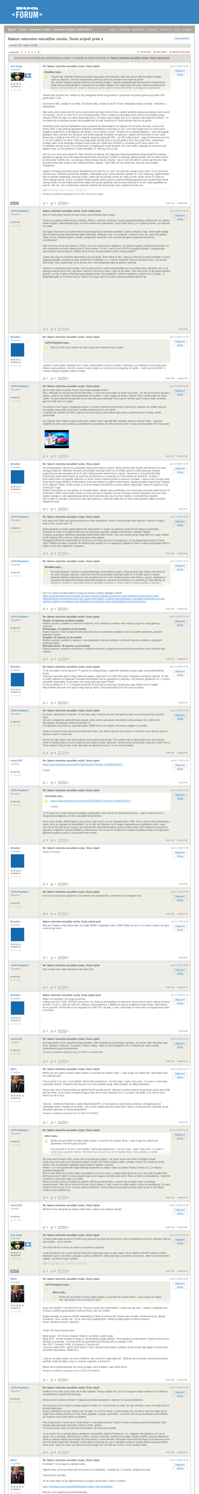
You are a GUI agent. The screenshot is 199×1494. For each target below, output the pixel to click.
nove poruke (166, 29)
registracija (124, 29)
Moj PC (14, 203)
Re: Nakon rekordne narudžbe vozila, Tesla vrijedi (71, 66)
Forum (22, 29)
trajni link (170, 203)
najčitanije (152, 29)
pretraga (187, 29)
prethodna (14, 52)
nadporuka (182, 203)
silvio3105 (16, 760)
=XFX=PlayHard (19, 211)
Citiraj (180, 74)
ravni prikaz (161, 52)
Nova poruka (182, 38)
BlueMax (15, 337)
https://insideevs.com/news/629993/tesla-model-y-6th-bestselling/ (77, 1486)
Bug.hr (12, 29)
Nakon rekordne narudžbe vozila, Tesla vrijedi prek (140, 58)
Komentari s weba (40, 29)
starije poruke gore (181, 52)
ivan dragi (16, 66)
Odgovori (180, 71)
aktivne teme (138, 29)
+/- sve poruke (144, 52)
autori (177, 29)
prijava (113, 29)
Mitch (14, 1069)
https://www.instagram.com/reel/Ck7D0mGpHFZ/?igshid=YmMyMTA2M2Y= (83, 764)
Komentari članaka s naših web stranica (76, 29)
